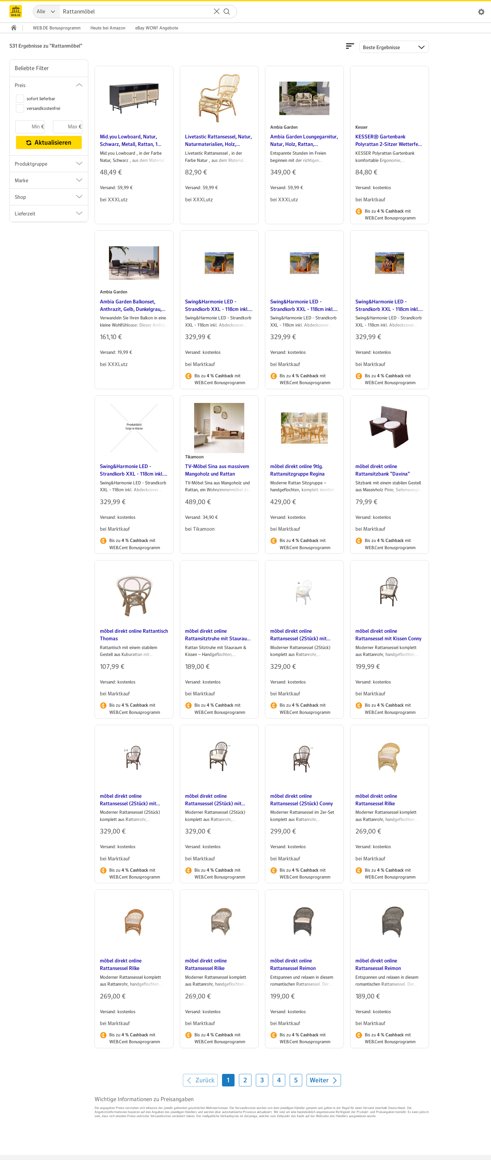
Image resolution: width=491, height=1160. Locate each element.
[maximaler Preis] (67, 126)
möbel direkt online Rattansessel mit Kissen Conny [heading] (388, 635)
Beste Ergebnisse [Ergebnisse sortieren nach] (381, 47)
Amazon (107, 28)
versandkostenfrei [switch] (38, 108)
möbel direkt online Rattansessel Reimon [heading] (293, 964)
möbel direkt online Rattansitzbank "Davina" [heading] (382, 470)
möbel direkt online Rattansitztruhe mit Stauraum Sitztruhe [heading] (218, 635)
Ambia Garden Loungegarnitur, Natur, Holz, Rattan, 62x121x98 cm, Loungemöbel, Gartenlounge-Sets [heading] (304, 140)
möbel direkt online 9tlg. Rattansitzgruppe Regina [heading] (297, 470)
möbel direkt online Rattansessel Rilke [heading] (376, 800)
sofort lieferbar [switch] (35, 99)
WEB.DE (56, 28)
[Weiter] (324, 1080)
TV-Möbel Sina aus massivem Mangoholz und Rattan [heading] (217, 470)
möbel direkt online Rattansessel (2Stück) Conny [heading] (301, 800)
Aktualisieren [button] (48, 142)
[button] (217, 12)
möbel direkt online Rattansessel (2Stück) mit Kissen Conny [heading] (298, 635)
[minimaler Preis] (30, 126)
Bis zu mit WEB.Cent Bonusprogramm (390, 214)
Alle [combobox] (41, 11)
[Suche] (141, 11)
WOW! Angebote (156, 28)
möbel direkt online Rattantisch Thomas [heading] (134, 635)
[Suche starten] (227, 11)
